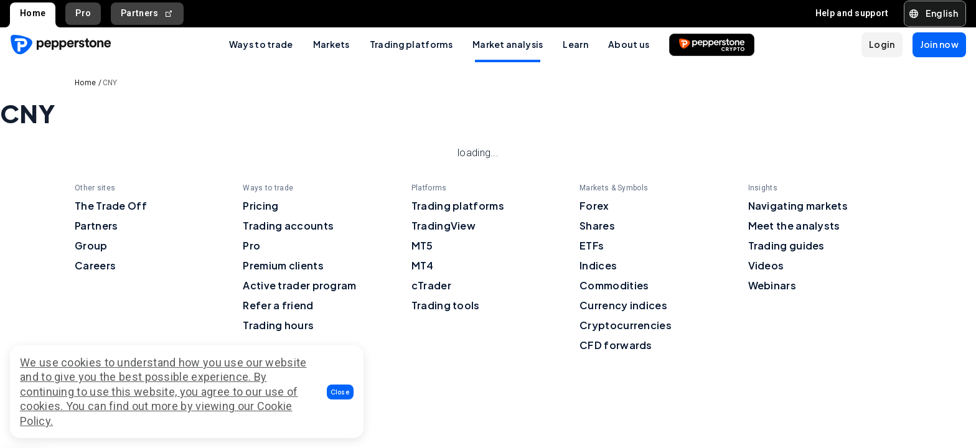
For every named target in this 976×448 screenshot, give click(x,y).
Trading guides (786, 245)
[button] (340, 392)
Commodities (614, 285)
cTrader (431, 285)
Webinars (772, 285)
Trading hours (278, 325)
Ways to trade (261, 44)
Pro (83, 13)
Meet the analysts (794, 225)
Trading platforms (411, 44)
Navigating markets (798, 205)
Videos (766, 265)
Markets (331, 44)
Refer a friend (278, 305)
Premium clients (283, 265)
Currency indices (623, 305)
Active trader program (299, 285)
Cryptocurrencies (626, 325)
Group (91, 245)
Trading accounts (288, 225)
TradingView (443, 225)
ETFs (592, 245)
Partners (147, 13)
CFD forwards (616, 345)
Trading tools (445, 305)
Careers (95, 265)
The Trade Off (111, 205)
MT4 (422, 265)
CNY (110, 82)
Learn (575, 44)
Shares (597, 225)
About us (628, 44)
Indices (598, 265)
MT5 (422, 245)
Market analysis (507, 44)
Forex (594, 205)
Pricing (260, 205)
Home (32, 13)
